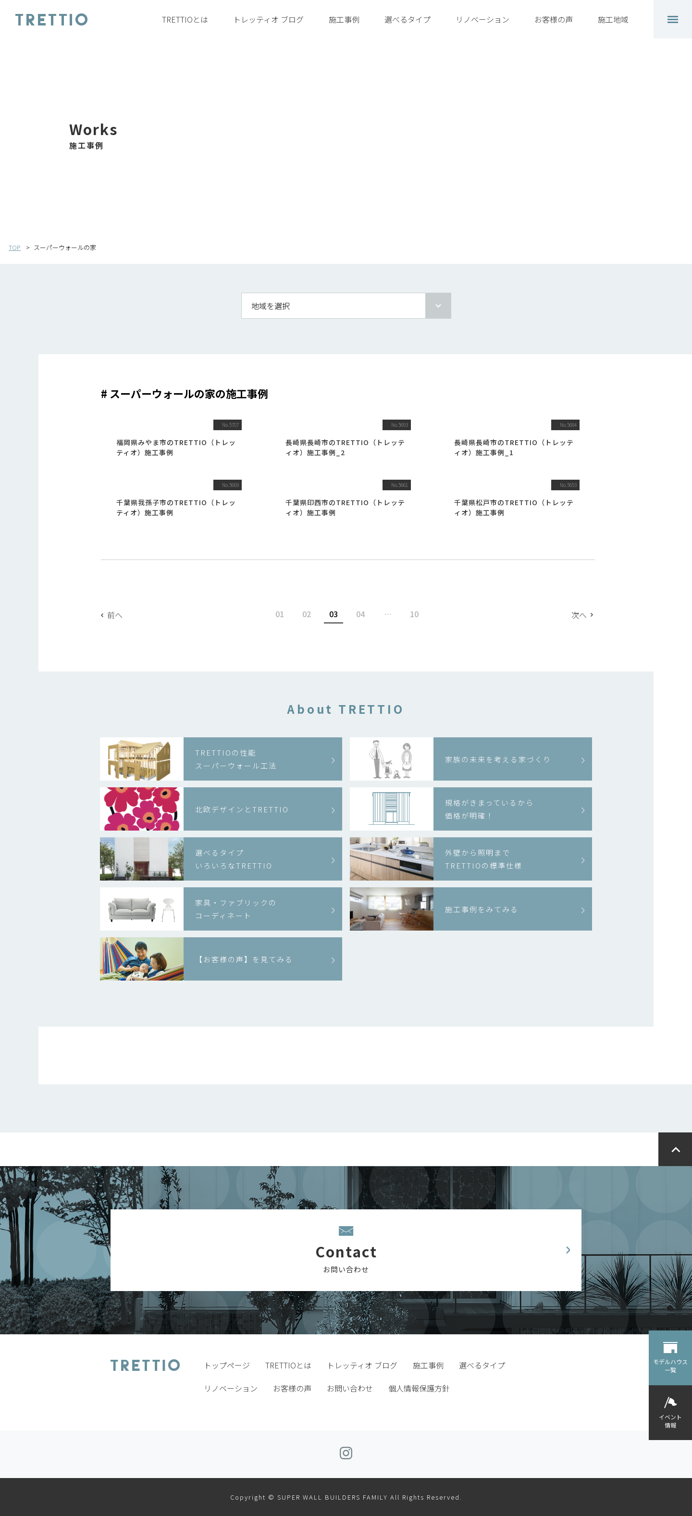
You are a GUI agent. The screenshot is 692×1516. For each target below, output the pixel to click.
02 (306, 614)
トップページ (227, 1365)
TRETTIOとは (185, 19)
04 (360, 614)
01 (279, 614)
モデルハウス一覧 (670, 1365)
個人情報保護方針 (419, 1388)
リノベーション (482, 19)
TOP (15, 247)
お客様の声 (553, 19)
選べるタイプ (407, 19)
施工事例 (344, 19)
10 (414, 614)
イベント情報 (670, 1421)
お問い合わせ (350, 1388)
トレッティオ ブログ (268, 19)
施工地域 (613, 19)
